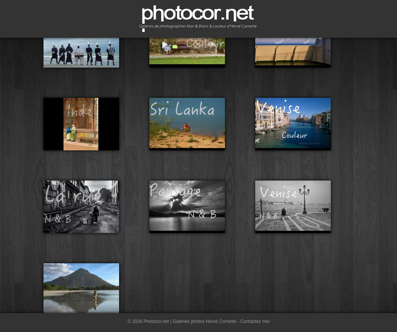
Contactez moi (255, 321)
